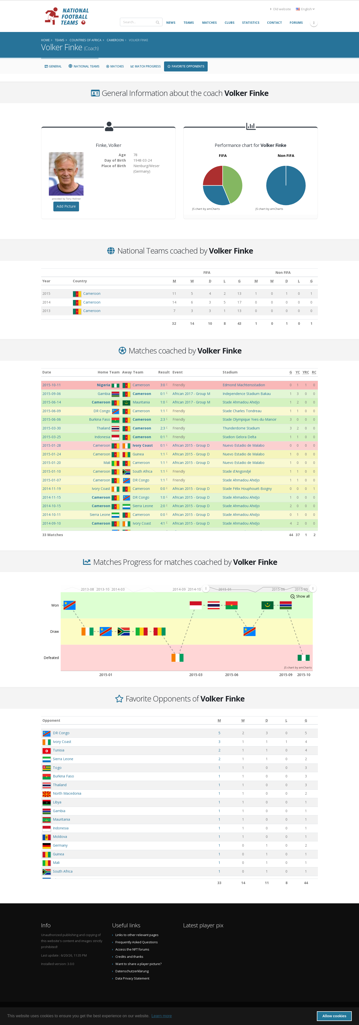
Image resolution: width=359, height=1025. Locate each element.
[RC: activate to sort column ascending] (314, 372)
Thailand (60, 784)
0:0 (163, 488)
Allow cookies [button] (334, 1016)
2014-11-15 (51, 497)
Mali (56, 862)
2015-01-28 (51, 445)
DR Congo (61, 732)
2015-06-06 (51, 419)
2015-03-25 (51, 436)
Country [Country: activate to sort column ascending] (80, 281)
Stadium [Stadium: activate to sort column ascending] (230, 372)
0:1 (163, 393)
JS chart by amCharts (206, 209)
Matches (115, 66)
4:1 (163, 523)
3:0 (163, 384)
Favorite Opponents (185, 66)
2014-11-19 (51, 488)
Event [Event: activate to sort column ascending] (178, 372)
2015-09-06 (51, 393)
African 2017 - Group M (191, 393)
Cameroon (92, 293)
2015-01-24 (51, 454)
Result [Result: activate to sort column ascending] (164, 372)
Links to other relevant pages (137, 935)
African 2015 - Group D (191, 445)
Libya (57, 802)
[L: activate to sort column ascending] (224, 281)
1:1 (163, 410)
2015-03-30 (51, 428)
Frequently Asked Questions (136, 942)
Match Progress (145, 66)
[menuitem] (259, 588)
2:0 (163, 505)
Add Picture (66, 206)
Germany (60, 845)
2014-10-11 (51, 514)
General (53, 66)
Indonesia (61, 828)
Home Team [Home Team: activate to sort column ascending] (109, 372)
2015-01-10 (51, 471)
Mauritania (61, 819)
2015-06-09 (51, 410)
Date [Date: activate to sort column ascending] (46, 372)
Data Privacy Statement (132, 978)
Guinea (58, 854)
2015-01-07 (51, 480)
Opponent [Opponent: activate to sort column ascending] (51, 720)
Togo (57, 767)
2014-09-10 (51, 523)
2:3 (163, 419)
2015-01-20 (51, 462)
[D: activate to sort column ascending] (210, 281)
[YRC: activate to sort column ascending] (306, 372)
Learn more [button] (161, 1016)
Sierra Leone (63, 758)
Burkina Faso (63, 776)
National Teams (83, 66)
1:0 (163, 402)
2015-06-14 (51, 402)
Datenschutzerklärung (132, 971)
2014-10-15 (51, 505)
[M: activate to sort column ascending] (174, 281)
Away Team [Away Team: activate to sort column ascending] (132, 372)
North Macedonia (67, 793)
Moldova (60, 836)
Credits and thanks (129, 957)
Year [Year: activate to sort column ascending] (46, 281)
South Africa (63, 871)
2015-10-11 (51, 384)
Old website (280, 9)
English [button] (305, 9)
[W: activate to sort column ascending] (192, 281)
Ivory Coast (62, 741)
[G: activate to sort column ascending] (239, 281)
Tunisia (58, 750)
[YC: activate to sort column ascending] (297, 372)
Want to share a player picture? (138, 964)
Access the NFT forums (132, 949)
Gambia (59, 810)
